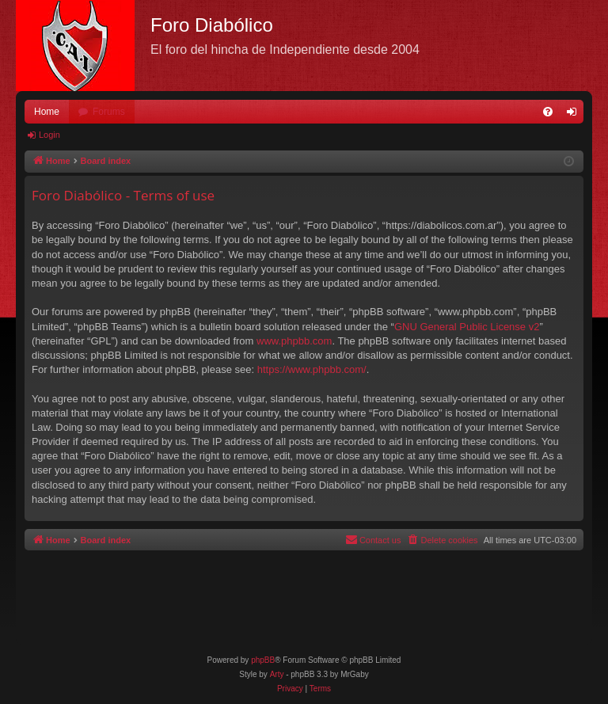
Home (46, 111)
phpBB (263, 660)
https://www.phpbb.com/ (312, 369)
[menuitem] (548, 112)
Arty (277, 674)
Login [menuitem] (575, 115)
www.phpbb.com (294, 341)
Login (49, 134)
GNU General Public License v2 (467, 327)
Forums (109, 111)
